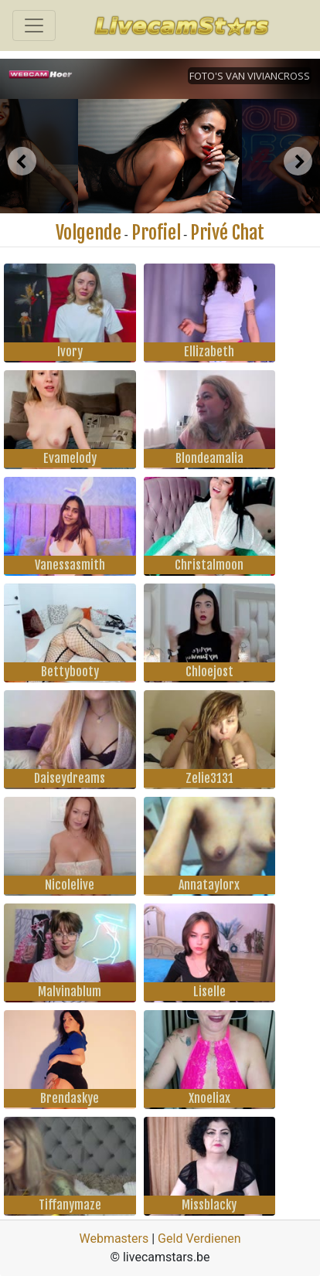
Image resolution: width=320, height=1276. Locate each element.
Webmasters (113, 1238)
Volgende (88, 232)
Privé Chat (227, 232)
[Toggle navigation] (34, 25)
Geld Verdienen (199, 1238)
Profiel (156, 232)
